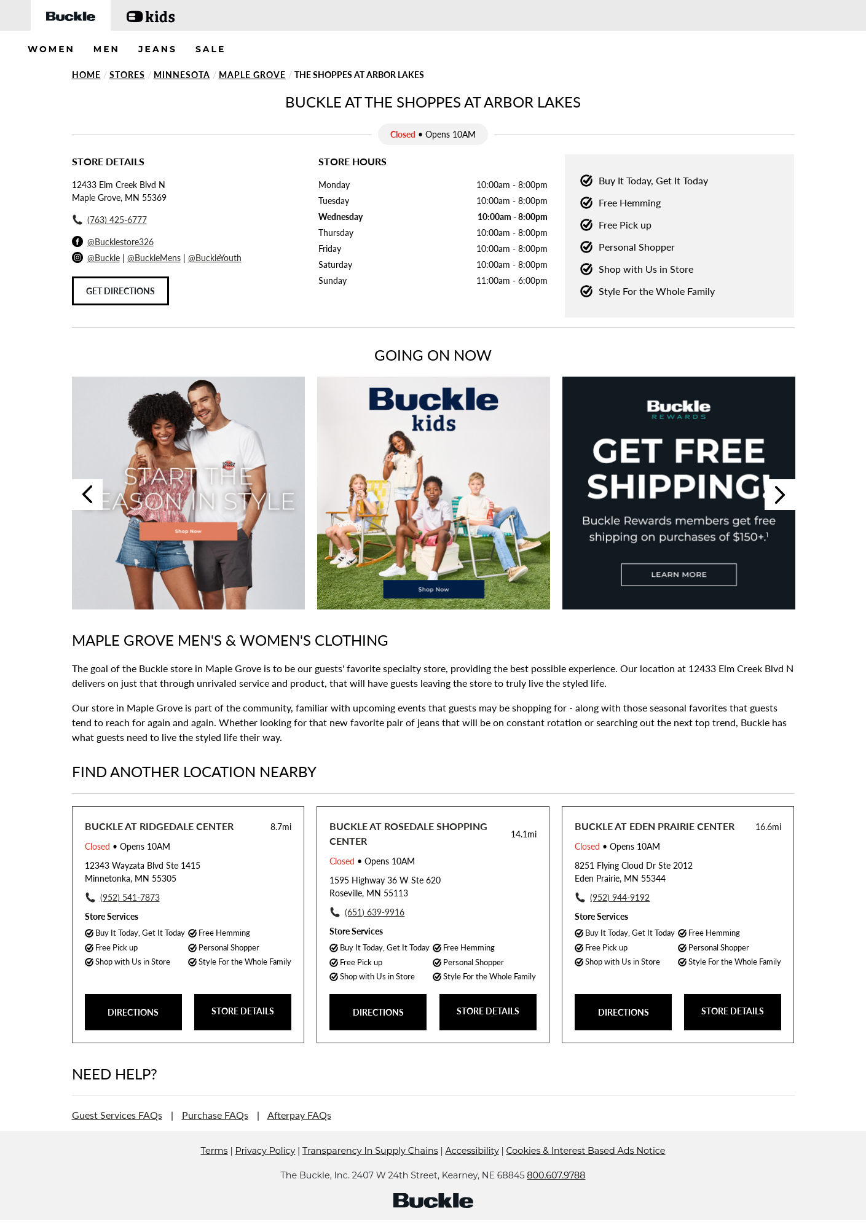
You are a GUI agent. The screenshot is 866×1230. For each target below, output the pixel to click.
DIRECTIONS (133, 1012)
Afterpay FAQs (299, 1115)
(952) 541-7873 (130, 897)
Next (780, 494)
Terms (214, 1150)
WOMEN (51, 49)
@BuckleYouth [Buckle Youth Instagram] (215, 258)
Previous (87, 494)
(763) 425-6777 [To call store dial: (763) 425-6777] (117, 219)
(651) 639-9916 (374, 912)
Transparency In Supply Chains (370, 1150)
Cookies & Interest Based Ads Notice (585, 1150)
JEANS (157, 49)
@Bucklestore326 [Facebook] (120, 242)
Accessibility (472, 1150)
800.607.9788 (556, 1175)
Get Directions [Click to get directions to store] (120, 291)
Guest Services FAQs (117, 1115)
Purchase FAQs (215, 1115)
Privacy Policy (265, 1150)
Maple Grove (252, 74)
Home (86, 74)
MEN (106, 49)
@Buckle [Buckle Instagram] (103, 258)
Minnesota (182, 74)
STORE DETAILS (242, 1011)
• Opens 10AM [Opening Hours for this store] (127, 846)
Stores (127, 74)
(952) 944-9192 (620, 897)
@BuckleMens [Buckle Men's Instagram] (154, 258)
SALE (210, 49)
